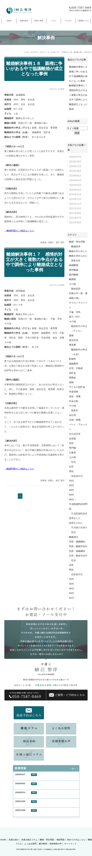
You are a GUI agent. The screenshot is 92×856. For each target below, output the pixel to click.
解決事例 (43, 839)
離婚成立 (73, 537)
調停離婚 (73, 270)
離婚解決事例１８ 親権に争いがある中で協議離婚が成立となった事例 (34, 68)
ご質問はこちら (83, 21)
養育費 (72, 344)
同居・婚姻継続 (77, 541)
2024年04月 (75, 180)
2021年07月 (75, 217)
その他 (72, 284)
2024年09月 (75, 161)
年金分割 (73, 401)
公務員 (72, 452)
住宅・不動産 (76, 368)
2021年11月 (75, 203)
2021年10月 (75, 208)
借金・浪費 (74, 396)
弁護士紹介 (24, 21)
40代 (71, 490)
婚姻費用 (73, 363)
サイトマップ (70, 839)
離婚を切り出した (78, 251)
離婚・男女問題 (77, 241)
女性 (71, 466)
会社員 (72, 415)
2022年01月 (75, 194)
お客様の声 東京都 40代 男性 (30, 796)
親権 (71, 335)
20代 (71, 480)
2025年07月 (75, 157)
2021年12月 (75, 199)
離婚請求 (75, 246)
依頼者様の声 (56, 839)
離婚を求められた (78, 255)
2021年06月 (75, 222)
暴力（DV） (75, 316)
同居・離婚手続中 (78, 546)
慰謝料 (72, 359)
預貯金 (72, 373)
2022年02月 (75, 189)
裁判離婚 (73, 274)
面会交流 (73, 340)
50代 (71, 494)
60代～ (72, 499)
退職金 (72, 377)
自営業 (72, 438)
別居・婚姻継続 (77, 551)
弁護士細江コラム (29, 835)
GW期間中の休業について (27, 787)
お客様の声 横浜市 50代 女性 (30, 805)
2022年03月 (75, 185)
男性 (71, 471)
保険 (71, 382)
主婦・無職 (74, 419)
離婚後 (72, 279)
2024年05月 (75, 175)
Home (9, 21)
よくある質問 (30, 839)
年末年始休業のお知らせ (26, 813)
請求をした (74, 518)
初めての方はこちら (76, 835)
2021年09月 (75, 213)
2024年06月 (75, 171)
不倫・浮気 (74, 312)
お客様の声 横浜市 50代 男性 (30, 778)
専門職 (72, 448)
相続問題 (60, 835)
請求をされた (76, 523)
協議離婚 (73, 265)
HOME (3, 835)
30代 (71, 485)
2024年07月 (75, 166)
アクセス (68, 21)
